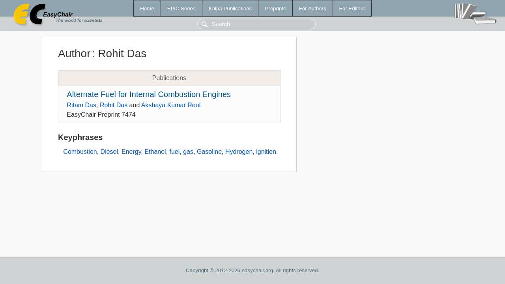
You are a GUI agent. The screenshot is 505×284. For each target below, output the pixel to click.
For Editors (352, 8)
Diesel (109, 151)
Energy (131, 151)
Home (147, 8)
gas (188, 151)
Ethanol (155, 151)
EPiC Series (181, 8)
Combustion (80, 151)
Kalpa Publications (230, 8)
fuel (175, 151)
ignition (266, 151)
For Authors (312, 8)
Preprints (275, 8)
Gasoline (209, 151)
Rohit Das (113, 105)
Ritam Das (81, 105)
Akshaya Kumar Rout (171, 105)
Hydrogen (238, 151)
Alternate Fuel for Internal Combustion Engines (149, 94)
